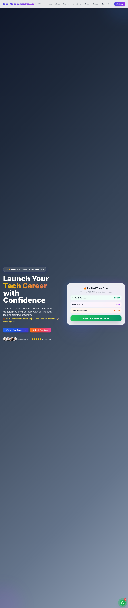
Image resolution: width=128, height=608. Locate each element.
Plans (87, 4)
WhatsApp (119, 4)
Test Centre (107, 4)
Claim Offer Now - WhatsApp (97, 318)
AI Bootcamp (77, 4)
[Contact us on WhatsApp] (122, 602)
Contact (95, 4)
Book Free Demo (40, 331)
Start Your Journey (16, 331)
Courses (66, 4)
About (58, 4)
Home (50, 4)
